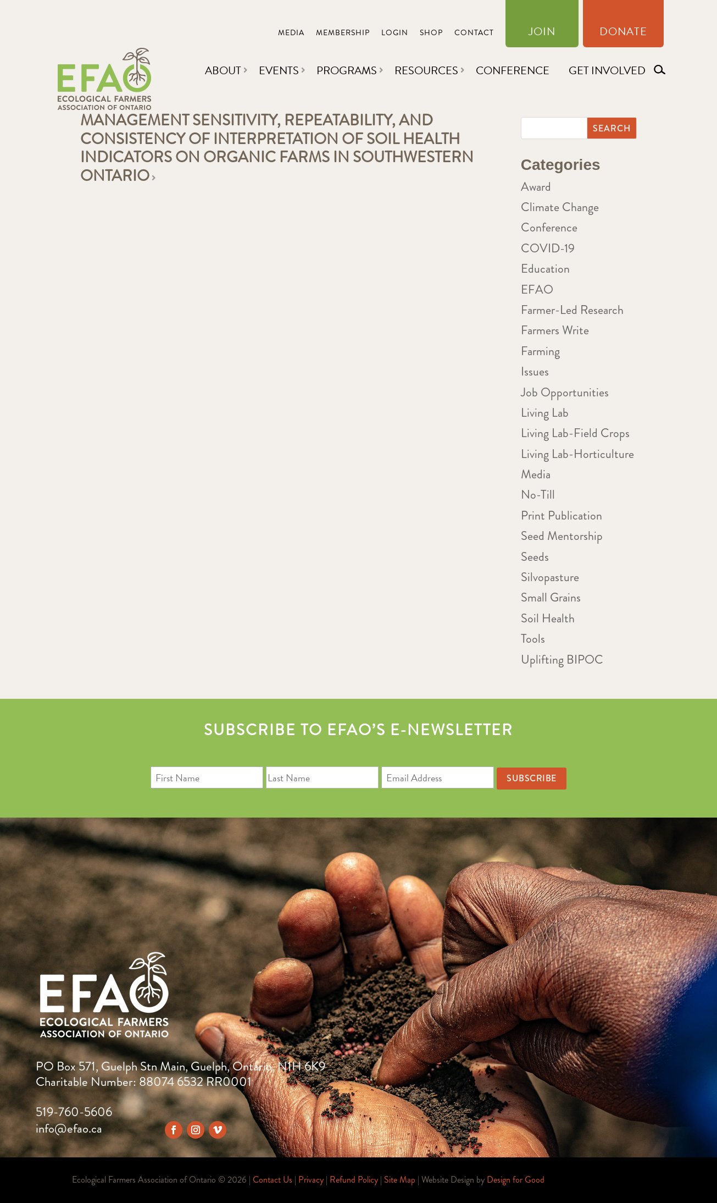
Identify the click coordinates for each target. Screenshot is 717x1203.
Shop (431, 33)
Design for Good (515, 1179)
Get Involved (607, 70)
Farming (540, 351)
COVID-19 (548, 248)
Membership (343, 33)
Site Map (399, 1179)
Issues (535, 371)
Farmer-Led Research (572, 309)
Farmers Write (555, 330)
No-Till (538, 494)
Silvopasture (550, 577)
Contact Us (272, 1179)
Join (542, 33)
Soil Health (548, 618)
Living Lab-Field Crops (575, 433)
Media (291, 33)
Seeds (535, 556)
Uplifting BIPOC (562, 659)
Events (279, 70)
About (223, 70)
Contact (474, 33)
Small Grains (551, 597)
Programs (346, 70)
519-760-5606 (74, 1112)
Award (536, 186)
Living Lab (545, 412)
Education (545, 268)
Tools (533, 638)
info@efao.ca (69, 1128)
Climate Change (560, 207)
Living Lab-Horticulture (577, 453)
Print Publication (561, 515)
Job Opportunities (565, 392)
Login (394, 33)
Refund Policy (354, 1179)
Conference (512, 70)
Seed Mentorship (562, 535)
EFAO (537, 289)
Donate (623, 33)
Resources (426, 70)
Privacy (311, 1179)
